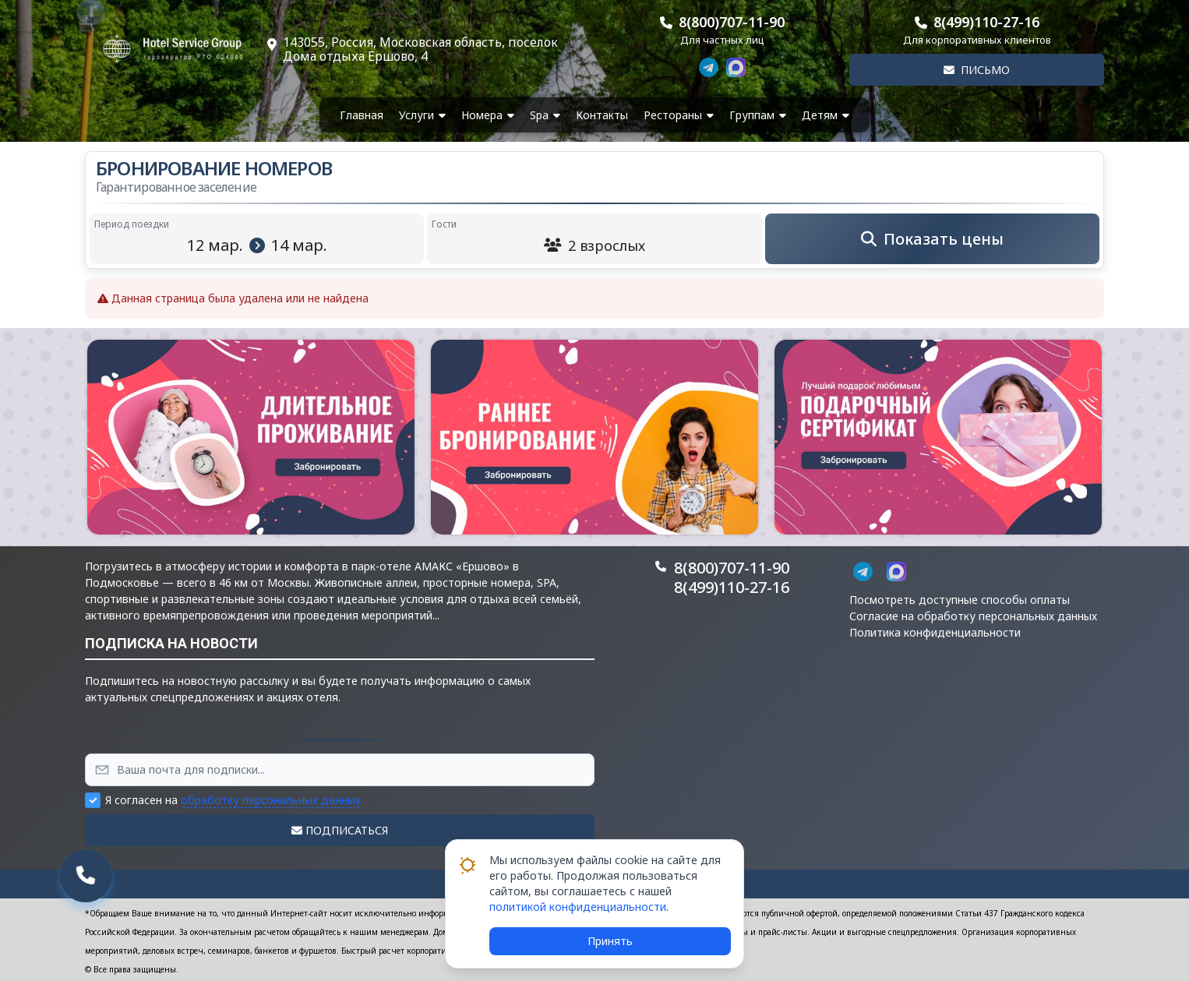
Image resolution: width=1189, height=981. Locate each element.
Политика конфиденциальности (935, 632)
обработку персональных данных (271, 799)
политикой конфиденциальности (577, 906)
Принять (610, 940)
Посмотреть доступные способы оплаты (959, 599)
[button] (251, 437)
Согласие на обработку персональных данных (973, 616)
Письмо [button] (977, 69)
